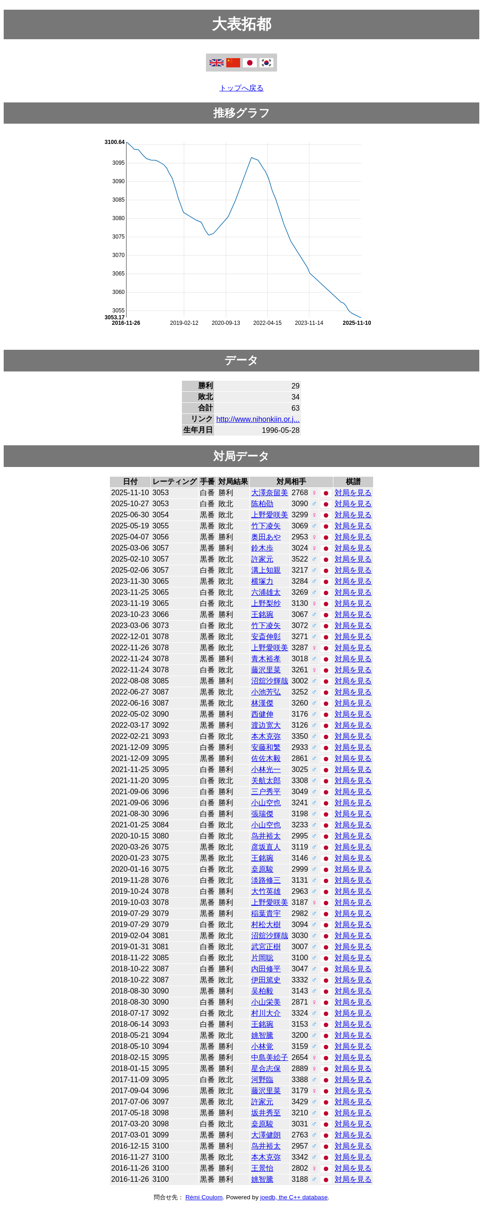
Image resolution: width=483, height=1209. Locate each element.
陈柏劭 (262, 504)
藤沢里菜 (266, 670)
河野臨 (262, 1079)
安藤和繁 (266, 747)
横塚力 (262, 581)
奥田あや (266, 537)
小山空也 (266, 803)
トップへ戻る (241, 88)
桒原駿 (262, 869)
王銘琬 (262, 614)
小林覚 (262, 1046)
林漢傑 (262, 703)
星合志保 (266, 1068)
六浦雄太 (266, 592)
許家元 (262, 559)
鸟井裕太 (266, 836)
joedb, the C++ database (294, 1197)
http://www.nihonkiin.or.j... (258, 419)
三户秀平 (266, 792)
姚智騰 (262, 1035)
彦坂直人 (266, 847)
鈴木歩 (262, 548)
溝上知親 (266, 570)
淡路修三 (266, 880)
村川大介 (266, 1013)
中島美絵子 (269, 1057)
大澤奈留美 (269, 493)
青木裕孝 (266, 659)
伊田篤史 (266, 980)
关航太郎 (266, 780)
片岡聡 (262, 958)
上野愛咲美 (269, 515)
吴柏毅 (262, 991)
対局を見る (353, 493)
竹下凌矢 (266, 526)
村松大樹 (266, 924)
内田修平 (266, 969)
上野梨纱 (266, 603)
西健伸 (262, 714)
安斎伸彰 (266, 636)
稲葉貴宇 (266, 913)
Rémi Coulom (204, 1197)
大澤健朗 (266, 1135)
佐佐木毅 (266, 758)
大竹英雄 (266, 891)
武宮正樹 (266, 947)
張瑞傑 (262, 814)
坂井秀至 (266, 1113)
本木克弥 (266, 736)
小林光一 (266, 769)
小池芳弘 (266, 692)
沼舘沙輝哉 (269, 681)
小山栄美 (266, 1002)
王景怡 (262, 1168)
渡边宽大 (266, 725)
